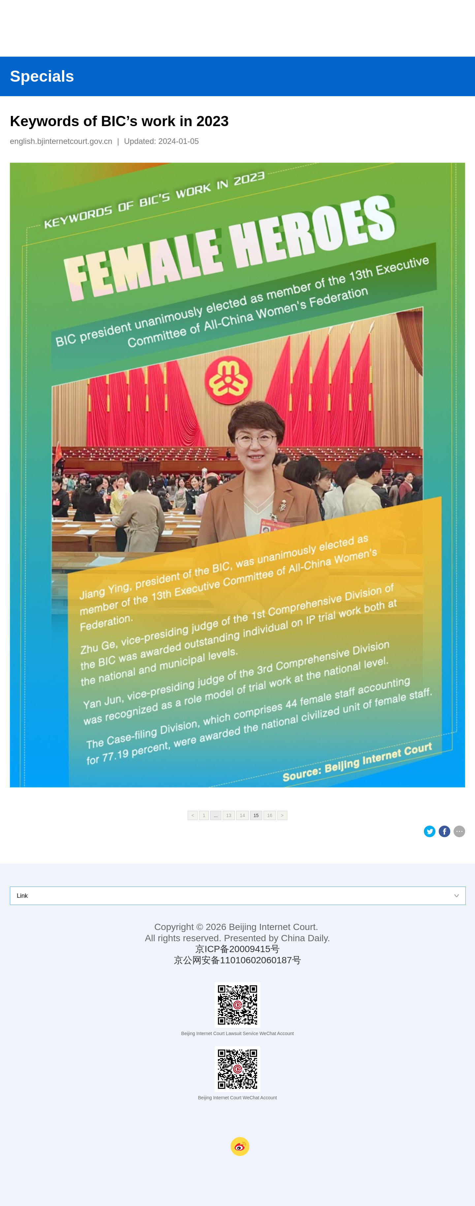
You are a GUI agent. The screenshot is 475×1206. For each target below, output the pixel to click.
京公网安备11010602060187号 (237, 960)
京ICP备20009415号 (237, 949)
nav (435, 28)
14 (242, 815)
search (462, 28)
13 (229, 815)
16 (269, 815)
